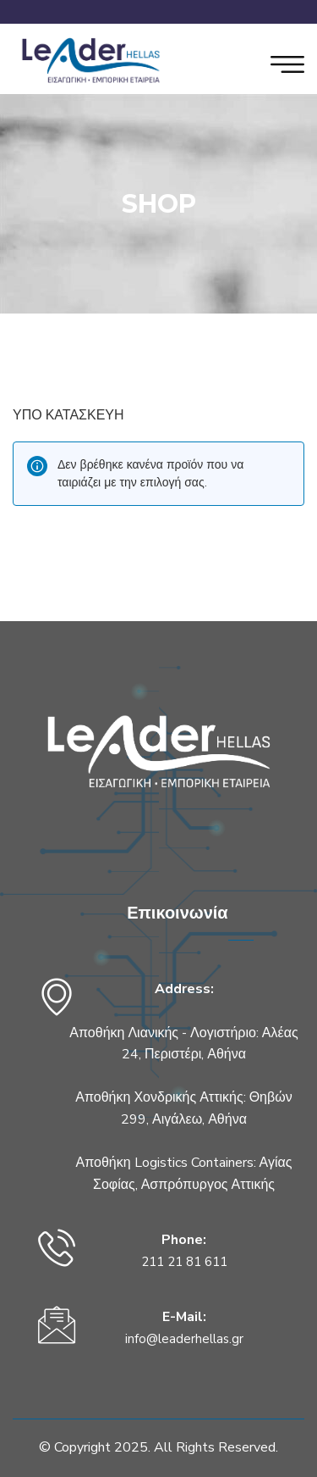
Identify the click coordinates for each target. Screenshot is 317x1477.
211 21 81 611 (184, 1261)
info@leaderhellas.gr (184, 1338)
